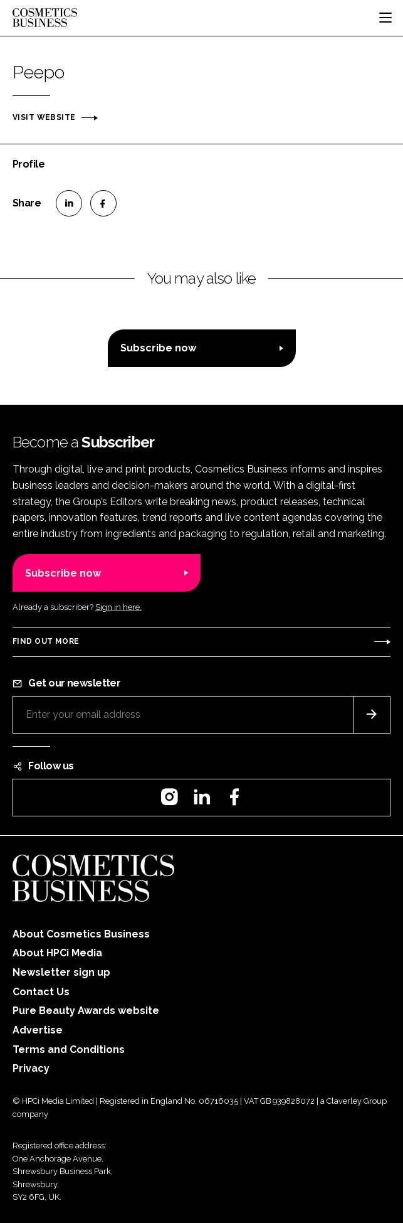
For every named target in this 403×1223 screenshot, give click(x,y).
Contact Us (41, 992)
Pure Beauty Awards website (86, 1011)
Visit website (44, 117)
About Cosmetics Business (81, 934)
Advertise (38, 1030)
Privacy (31, 1068)
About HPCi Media (57, 953)
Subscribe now (158, 348)
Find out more (46, 641)
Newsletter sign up (61, 972)
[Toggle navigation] (385, 17)
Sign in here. (118, 607)
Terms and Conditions (69, 1049)
